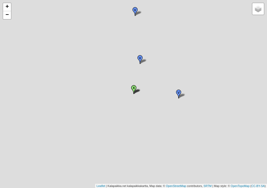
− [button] (7, 15)
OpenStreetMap (176, 185)
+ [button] (7, 7)
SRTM (208, 185)
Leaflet (100, 185)
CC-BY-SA (258, 185)
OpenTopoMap (240, 185)
